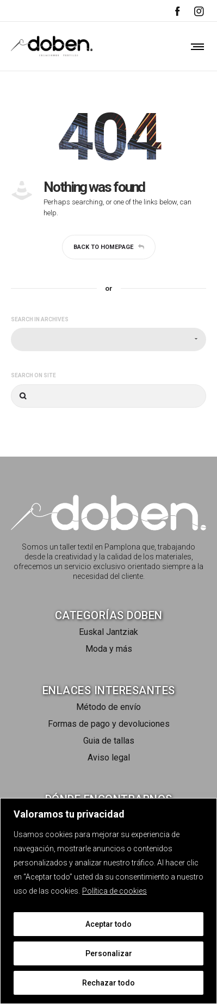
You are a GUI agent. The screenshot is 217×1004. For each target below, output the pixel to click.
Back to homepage (108, 247)
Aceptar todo (108, 924)
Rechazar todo (108, 982)
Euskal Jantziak (108, 632)
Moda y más (108, 649)
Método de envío (108, 707)
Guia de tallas (108, 740)
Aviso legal (109, 757)
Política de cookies (114, 891)
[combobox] (108, 339)
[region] (108, 901)
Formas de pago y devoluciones (109, 724)
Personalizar (108, 953)
